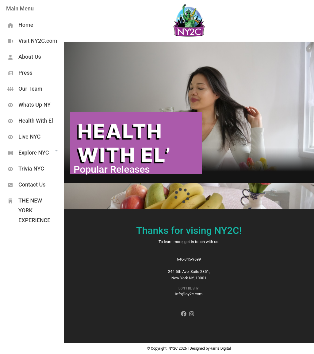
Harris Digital (220, 348)
